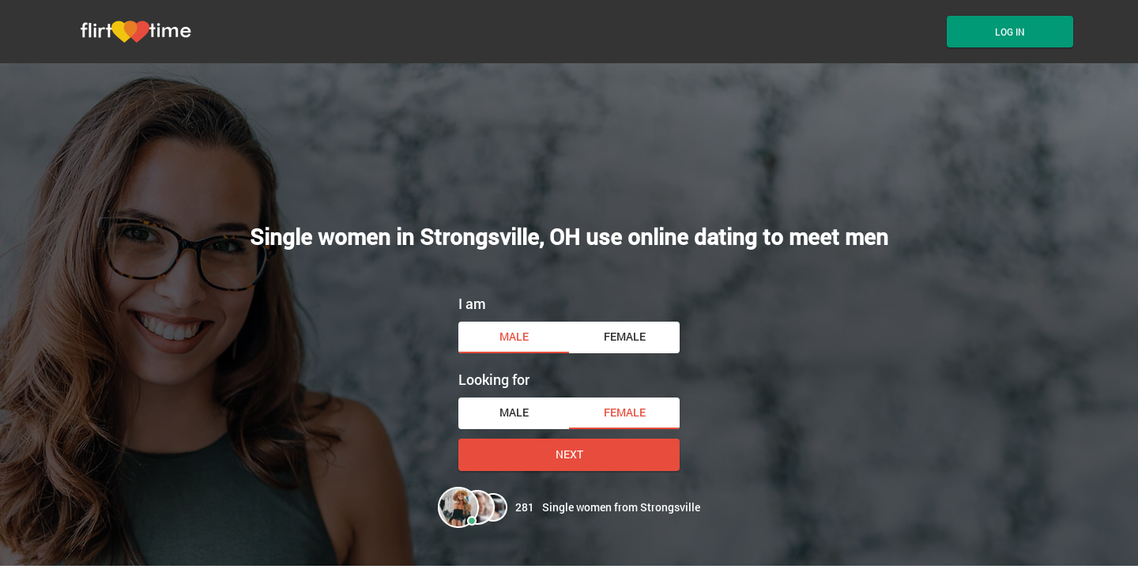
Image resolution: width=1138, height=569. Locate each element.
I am (472, 303)
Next (569, 454)
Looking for (493, 379)
